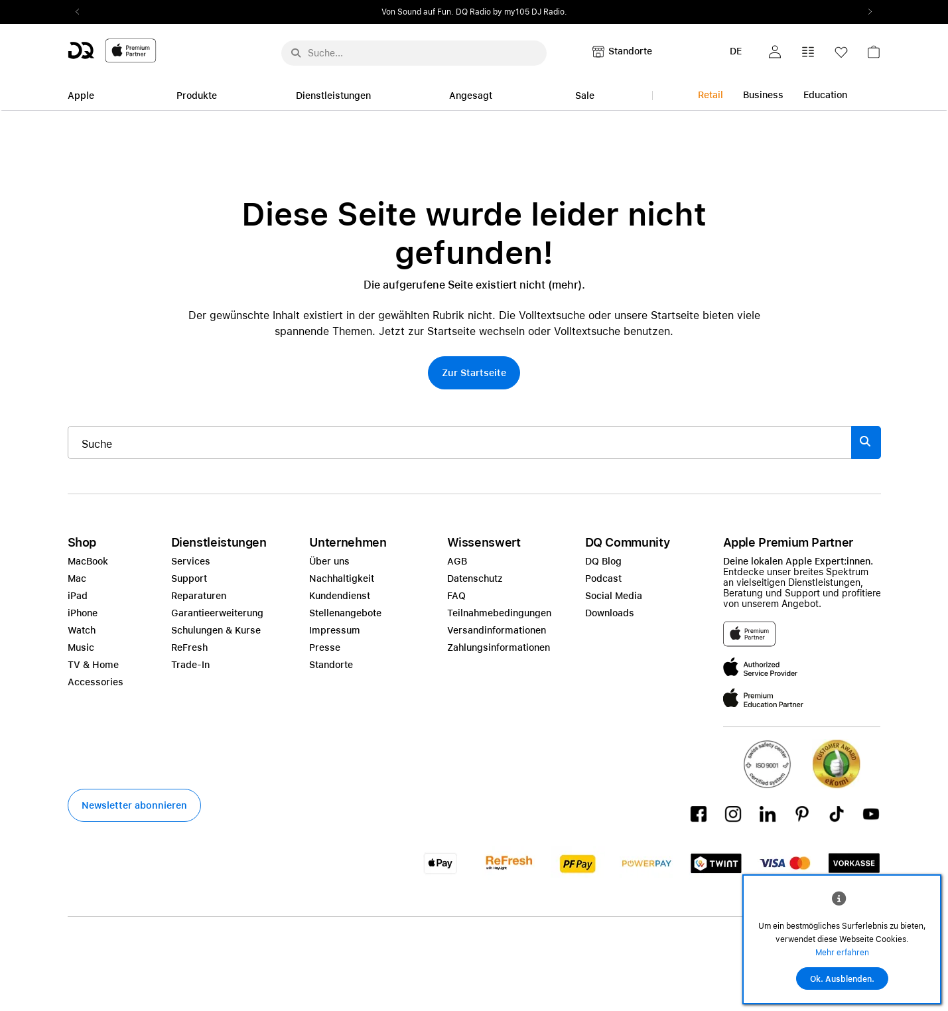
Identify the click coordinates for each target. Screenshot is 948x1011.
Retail (710, 95)
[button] (774, 51)
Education (825, 95)
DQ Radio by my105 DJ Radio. (511, 12)
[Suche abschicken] (296, 53)
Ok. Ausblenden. (842, 979)
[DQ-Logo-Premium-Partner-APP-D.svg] (112, 50)
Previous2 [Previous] (82, 12)
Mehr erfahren (842, 952)
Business (763, 95)
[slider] (474, 12)
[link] (873, 55)
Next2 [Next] (866, 12)
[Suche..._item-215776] (460, 442)
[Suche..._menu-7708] (414, 53)
